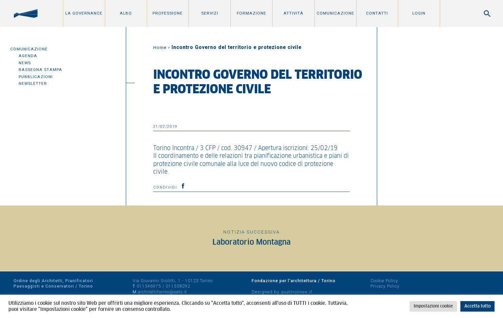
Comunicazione (335, 13)
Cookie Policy (384, 280)
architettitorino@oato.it (162, 291)
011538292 (178, 286)
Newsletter (33, 83)
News (25, 62)
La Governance (83, 13)
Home (159, 47)
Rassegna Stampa (40, 69)
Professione (168, 13)
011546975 (149, 286)
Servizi (209, 13)
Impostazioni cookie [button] (433, 306)
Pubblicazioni (36, 76)
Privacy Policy (384, 286)
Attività (293, 13)
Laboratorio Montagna (251, 242)
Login (419, 13)
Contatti (377, 13)
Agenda (28, 55)
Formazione (251, 13)
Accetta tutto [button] (477, 306)
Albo (126, 13)
